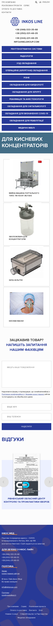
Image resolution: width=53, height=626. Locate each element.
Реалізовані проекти (12, 5)
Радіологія (26, 56)
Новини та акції (11, 614)
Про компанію (9, 2)
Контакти (6, 12)
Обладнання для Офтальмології (26, 106)
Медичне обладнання (26, 618)
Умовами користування (34, 394)
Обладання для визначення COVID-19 (26, 113)
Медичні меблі (26, 128)
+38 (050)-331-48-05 (26, 33)
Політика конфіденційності (9, 594)
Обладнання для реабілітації (26, 120)
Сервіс (27, 5)
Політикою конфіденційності (13, 394)
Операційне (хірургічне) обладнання (26, 70)
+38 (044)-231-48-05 (26, 38)
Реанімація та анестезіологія (26, 99)
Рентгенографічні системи (26, 49)
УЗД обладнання (26, 63)
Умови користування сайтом (10, 572)
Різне (26, 77)
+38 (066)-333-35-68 (26, 29)
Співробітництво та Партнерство (34, 614)
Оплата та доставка (12, 9)
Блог (41, 610)
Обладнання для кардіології (26, 85)
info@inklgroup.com (26, 41)
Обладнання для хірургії (26, 92)
